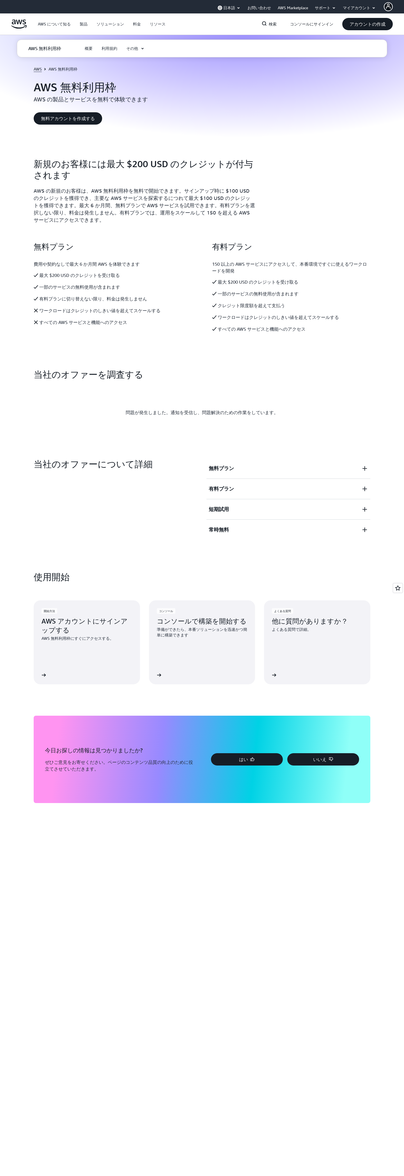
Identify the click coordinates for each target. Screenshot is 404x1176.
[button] (54, 24)
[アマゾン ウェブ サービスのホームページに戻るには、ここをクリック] (19, 27)
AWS (38, 69)
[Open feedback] (398, 588)
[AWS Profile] (388, 6)
